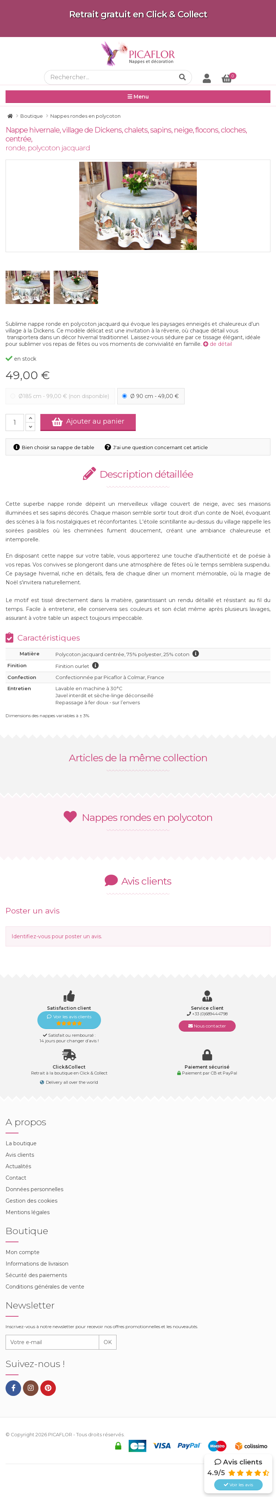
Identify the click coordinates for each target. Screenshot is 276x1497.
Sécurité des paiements (36, 1275)
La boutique (21, 1143)
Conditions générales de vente (45, 1286)
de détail (217, 344)
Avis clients (20, 1155)
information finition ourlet (95, 665)
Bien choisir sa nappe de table (55, 447)
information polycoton (195, 653)
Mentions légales (28, 1212)
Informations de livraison (37, 1263)
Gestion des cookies (31, 1200)
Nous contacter (207, 1026)
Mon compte (23, 1252)
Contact (16, 1177)
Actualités (18, 1166)
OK (108, 1342)
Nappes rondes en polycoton (138, 817)
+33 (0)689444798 (210, 1013)
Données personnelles (34, 1189)
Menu (138, 96)
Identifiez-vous (30, 936)
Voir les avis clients (69, 1020)
